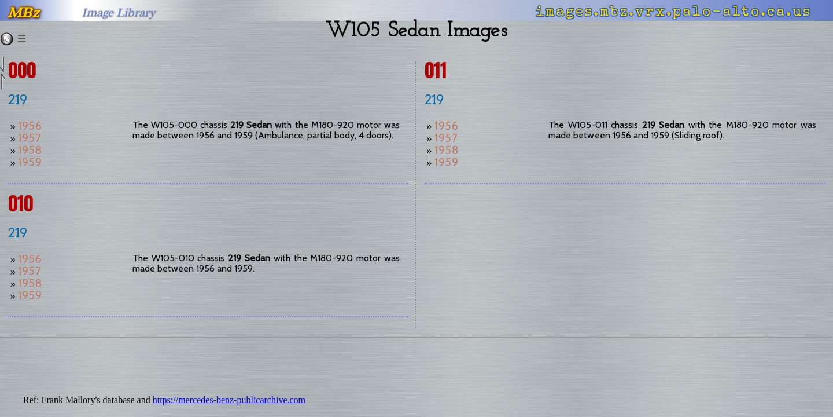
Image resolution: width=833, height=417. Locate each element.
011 (436, 70)
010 (20, 203)
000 (22, 70)
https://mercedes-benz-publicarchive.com (229, 400)
